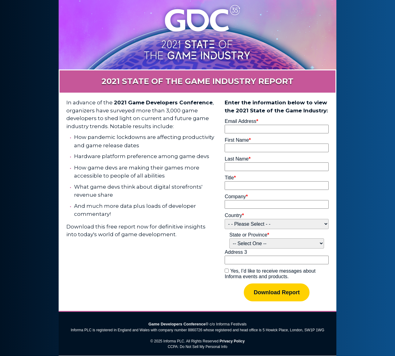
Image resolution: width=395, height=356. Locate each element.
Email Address (241, 121)
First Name (238, 140)
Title (230, 177)
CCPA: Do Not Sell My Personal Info (197, 347)
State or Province (249, 234)
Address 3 (236, 252)
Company (236, 196)
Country (234, 215)
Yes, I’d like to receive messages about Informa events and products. (270, 273)
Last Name (238, 158)
